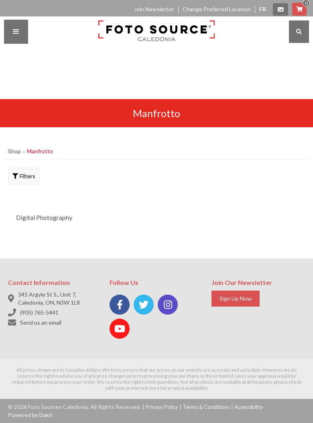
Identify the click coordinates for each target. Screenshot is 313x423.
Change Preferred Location (217, 9)
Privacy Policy (162, 407)
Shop (14, 151)
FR (262, 9)
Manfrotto (40, 151)
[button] (16, 32)
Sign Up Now (236, 298)
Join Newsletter (154, 9)
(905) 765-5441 (39, 312)
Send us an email (40, 322)
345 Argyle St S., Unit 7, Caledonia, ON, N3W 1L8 (49, 298)
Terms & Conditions (206, 407)
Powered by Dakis (30, 414)
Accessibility (248, 407)
